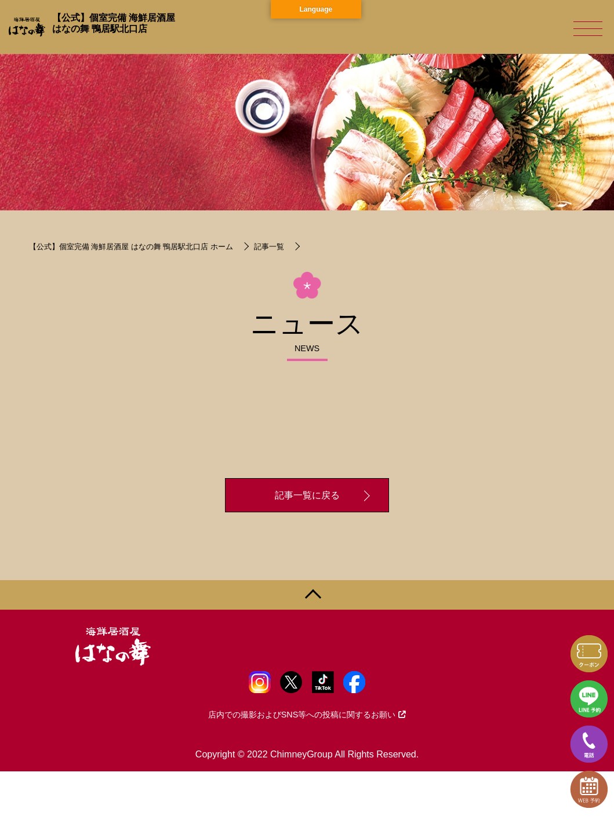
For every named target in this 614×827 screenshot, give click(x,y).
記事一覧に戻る (307, 495)
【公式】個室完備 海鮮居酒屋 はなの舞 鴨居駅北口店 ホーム (131, 246)
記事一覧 (269, 246)
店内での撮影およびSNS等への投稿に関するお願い (307, 714)
